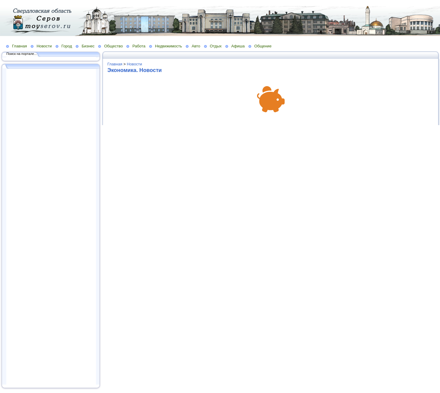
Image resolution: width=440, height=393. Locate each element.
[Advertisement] (51, 227)
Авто (196, 46)
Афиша (238, 46)
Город (66, 46)
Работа (138, 46)
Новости (44, 46)
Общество (113, 46)
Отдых (216, 46)
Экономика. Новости (134, 70)
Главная (19, 46)
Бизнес (88, 46)
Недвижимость (168, 46)
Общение (263, 46)
